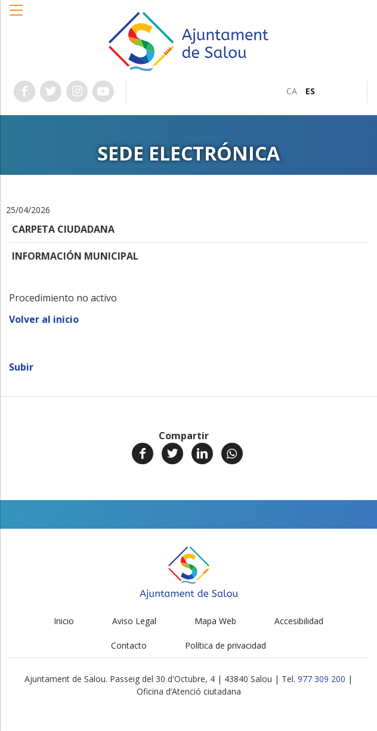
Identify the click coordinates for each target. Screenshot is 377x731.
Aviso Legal (134, 621)
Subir (21, 367)
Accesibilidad (298, 621)
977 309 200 (321, 678)
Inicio (64, 621)
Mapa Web (215, 621)
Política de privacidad (225, 645)
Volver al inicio (44, 319)
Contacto (129, 645)
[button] (17, 16)
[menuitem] (291, 91)
